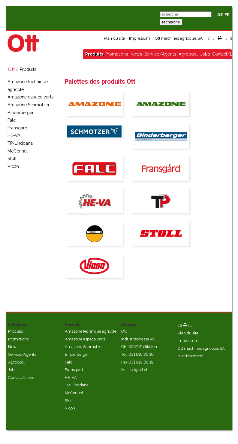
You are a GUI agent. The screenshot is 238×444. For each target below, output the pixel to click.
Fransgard (17, 127)
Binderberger (21, 112)
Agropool (188, 54)
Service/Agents (160, 54)
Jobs (205, 54)
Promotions (116, 54)
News (136, 54)
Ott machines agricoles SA (179, 38)
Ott (11, 69)
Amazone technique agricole (90, 331)
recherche (171, 22)
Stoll (12, 158)
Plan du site (114, 38)
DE (220, 14)
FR (227, 14)
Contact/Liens (21, 377)
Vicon (13, 166)
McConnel (18, 150)
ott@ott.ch (140, 369)
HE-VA (14, 135)
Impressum (139, 38)
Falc (12, 119)
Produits (94, 54)
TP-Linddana (20, 143)
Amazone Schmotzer (29, 104)
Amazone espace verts (30, 96)
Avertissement (190, 356)
